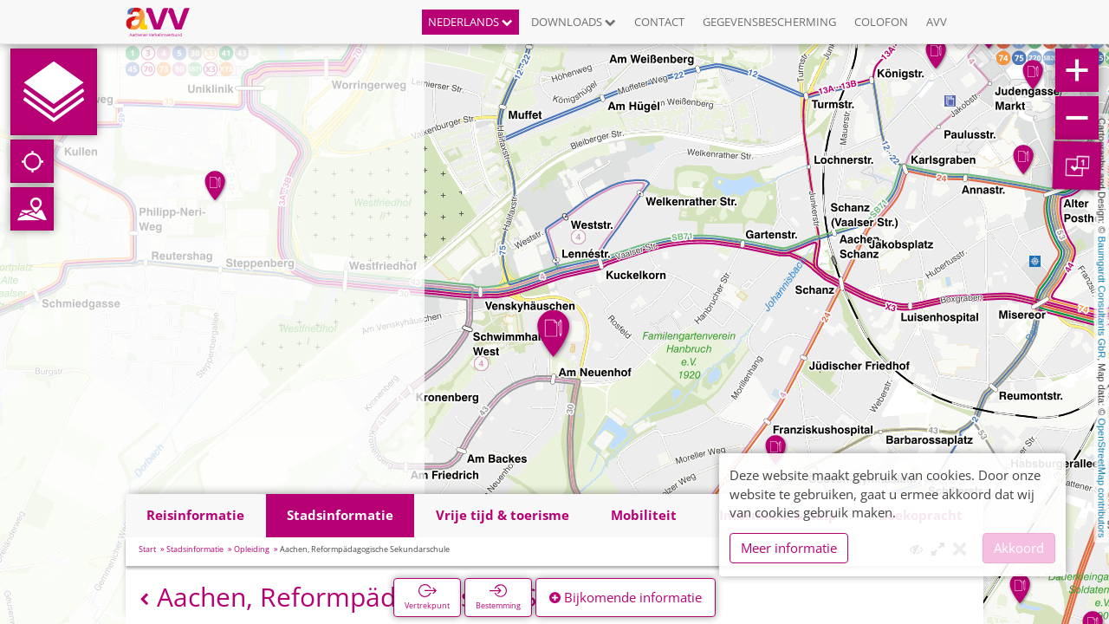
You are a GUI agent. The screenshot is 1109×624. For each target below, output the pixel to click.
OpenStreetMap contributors (1102, 477)
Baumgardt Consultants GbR (1102, 298)
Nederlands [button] (470, 21)
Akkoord (1019, 547)
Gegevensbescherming (769, 21)
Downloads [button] (573, 21)
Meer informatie (789, 547)
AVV (936, 21)
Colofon (881, 21)
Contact (659, 21)
